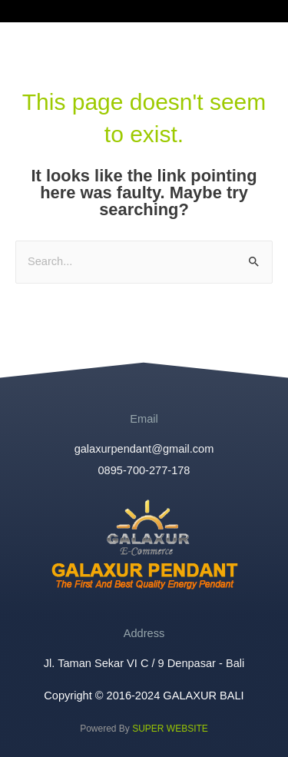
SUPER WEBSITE (170, 728)
